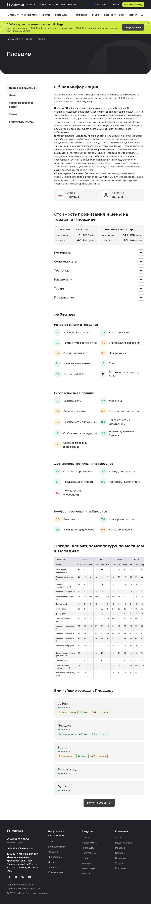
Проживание (64, 297)
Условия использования (20, 884)
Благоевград (67, 769)
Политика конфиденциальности (24, 888)
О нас (30, 4)
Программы (61, 15)
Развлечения (64, 279)
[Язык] (96, 4)
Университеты (29, 15)
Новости (133, 15)
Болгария (65, 707)
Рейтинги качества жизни (21, 104)
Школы (46, 15)
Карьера (108, 15)
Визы (121, 15)
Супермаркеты (65, 261)
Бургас (63, 786)
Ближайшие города (21, 121)
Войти (116, 4)
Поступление (80, 15)
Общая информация (22, 87)
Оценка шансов (57, 4)
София (63, 703)
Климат (14, 114)
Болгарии (120, 108)
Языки (95, 15)
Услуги (42, 4)
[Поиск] (142, 15)
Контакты (73, 4)
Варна (62, 747)
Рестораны (62, 252)
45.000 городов (87, 94)
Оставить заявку (133, 4)
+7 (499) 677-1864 (18, 839)
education (20, 848)
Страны (12, 15)
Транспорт (62, 270)
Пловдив (64, 725)
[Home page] (15, 4)
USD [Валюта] (104, 4)
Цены (12, 95)
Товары (59, 288)
